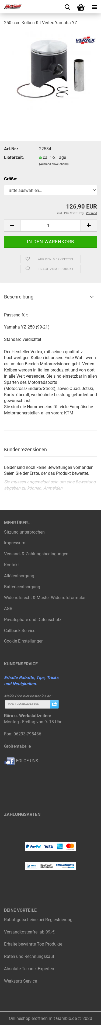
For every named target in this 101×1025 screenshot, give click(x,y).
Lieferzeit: (14, 157)
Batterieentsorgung (22, 586)
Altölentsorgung (19, 575)
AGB (8, 608)
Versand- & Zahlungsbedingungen (36, 553)
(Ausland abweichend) (54, 164)
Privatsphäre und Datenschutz (32, 619)
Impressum (14, 542)
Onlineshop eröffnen (28, 1018)
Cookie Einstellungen (24, 641)
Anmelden (52, 488)
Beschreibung (18, 297)
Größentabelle (17, 746)
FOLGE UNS (21, 760)
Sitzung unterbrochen (24, 532)
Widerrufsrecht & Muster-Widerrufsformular (45, 597)
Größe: (11, 178)
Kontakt (11, 564)
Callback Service (19, 630)
